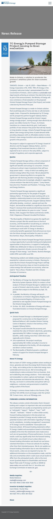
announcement (36, 90)
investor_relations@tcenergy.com (22, 491)
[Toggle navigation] (50, 3)
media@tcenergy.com (18, 480)
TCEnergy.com (36, 395)
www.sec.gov (33, 467)
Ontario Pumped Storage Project (21, 102)
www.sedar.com (16, 465)
